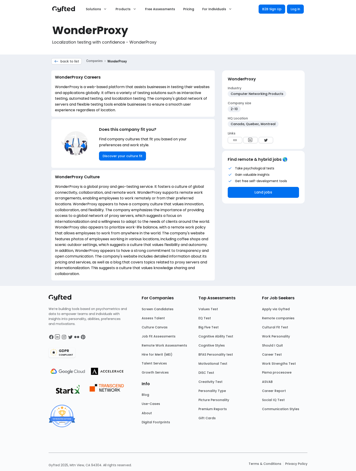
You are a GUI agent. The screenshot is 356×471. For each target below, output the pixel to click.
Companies (94, 61)
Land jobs (263, 192)
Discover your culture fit (122, 156)
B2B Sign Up (272, 9)
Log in (295, 9)
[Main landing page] (65, 9)
